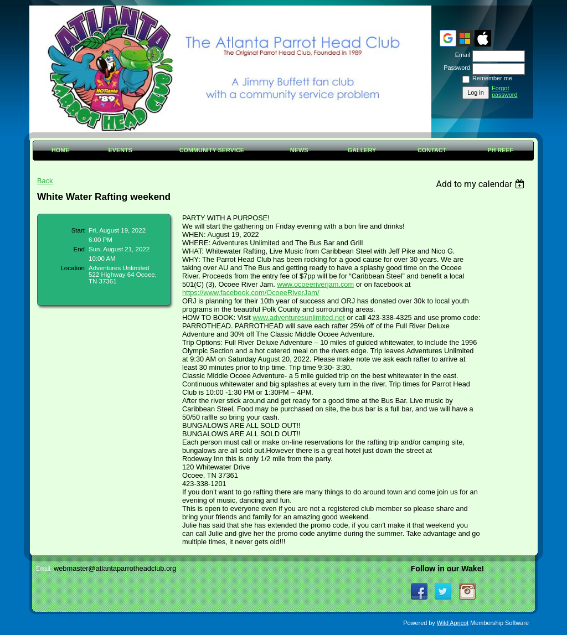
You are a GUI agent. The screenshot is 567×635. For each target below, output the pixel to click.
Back (45, 181)
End (79, 249)
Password (455, 67)
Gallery (362, 150)
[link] (250, 292)
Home (60, 150)
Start (78, 230)
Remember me (492, 78)
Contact (431, 150)
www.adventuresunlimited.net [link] (298, 317)
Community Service (211, 150)
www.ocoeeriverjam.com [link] (315, 284)
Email (460, 54)
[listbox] (481, 184)
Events (120, 150)
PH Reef (500, 150)
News (299, 150)
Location (72, 268)
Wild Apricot (452, 622)
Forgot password (505, 91)
